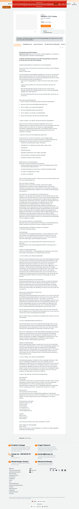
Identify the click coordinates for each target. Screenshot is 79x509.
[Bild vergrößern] (35, 32)
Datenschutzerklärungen (14, 483)
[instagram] (53, 470)
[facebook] (50, 470)
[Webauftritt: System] (33, 506)
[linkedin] (62, 470)
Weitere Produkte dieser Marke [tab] (52, 44)
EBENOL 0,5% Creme (49, 16)
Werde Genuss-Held (13, 488)
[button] (67, 4)
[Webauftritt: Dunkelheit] (45, 506)
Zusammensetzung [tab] (27, 44)
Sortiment (6, 7)
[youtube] (56, 470)
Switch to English (42, 501)
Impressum (11, 486)
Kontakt (10, 480)
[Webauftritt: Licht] (38, 506)
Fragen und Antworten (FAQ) (14, 470)
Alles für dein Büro (12, 473)
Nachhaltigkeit (12, 490)
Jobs (10, 481)
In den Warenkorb (46, 26)
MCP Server (11, 493)
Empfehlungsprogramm (13, 491)
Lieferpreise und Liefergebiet (14, 471)
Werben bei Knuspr (45, 461)
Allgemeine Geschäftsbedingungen (16, 485)
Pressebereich (12, 478)
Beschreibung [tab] (17, 44)
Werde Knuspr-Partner (20, 461)
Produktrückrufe (12, 476)
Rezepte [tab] (63, 44)
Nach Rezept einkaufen (13, 475)
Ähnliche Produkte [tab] (38, 44)
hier (30, 498)
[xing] (65, 470)
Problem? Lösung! (18, 445)
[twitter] (59, 470)
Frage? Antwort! (44, 445)
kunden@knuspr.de (45, 454)
